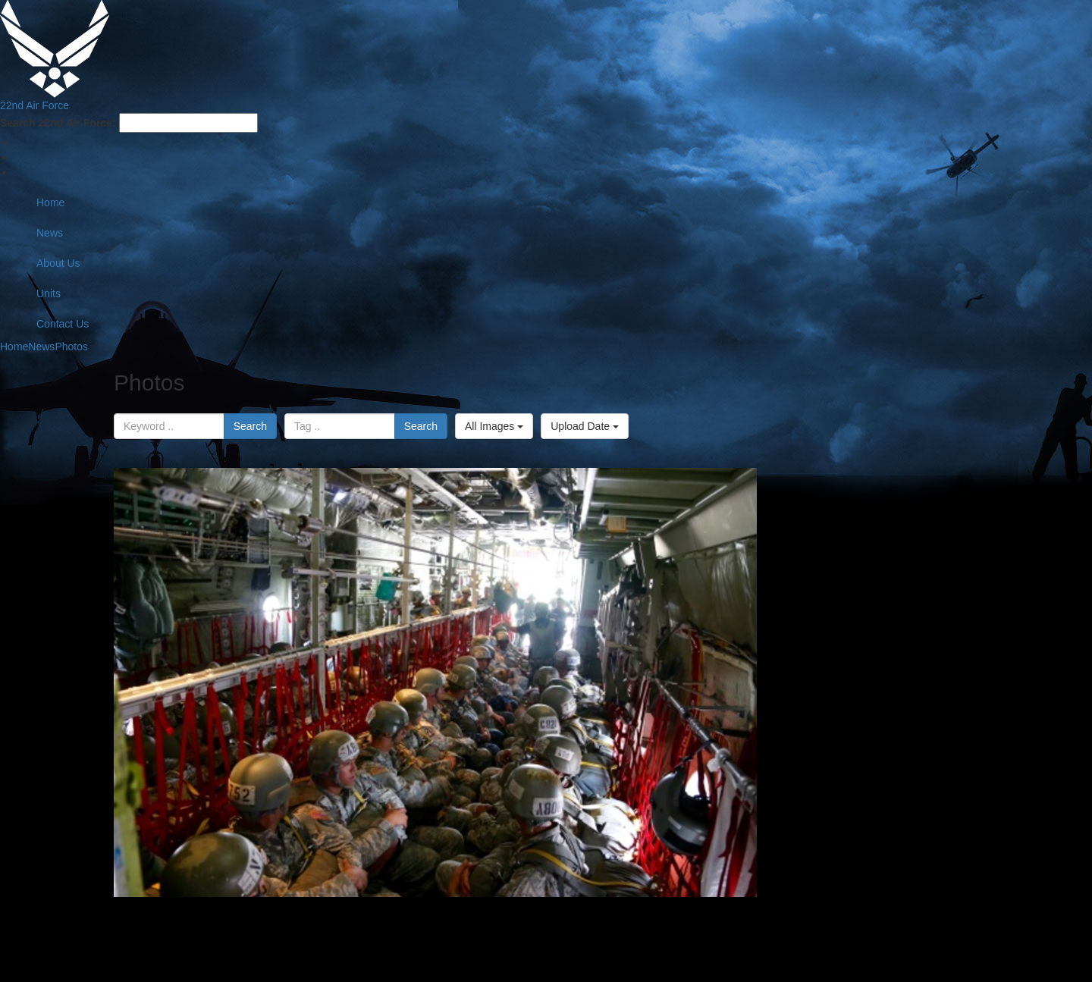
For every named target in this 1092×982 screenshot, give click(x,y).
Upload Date (585, 426)
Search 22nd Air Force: (58, 123)
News (49, 233)
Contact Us (62, 324)
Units (48, 293)
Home (50, 202)
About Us (58, 263)
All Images (494, 426)
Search (250, 426)
